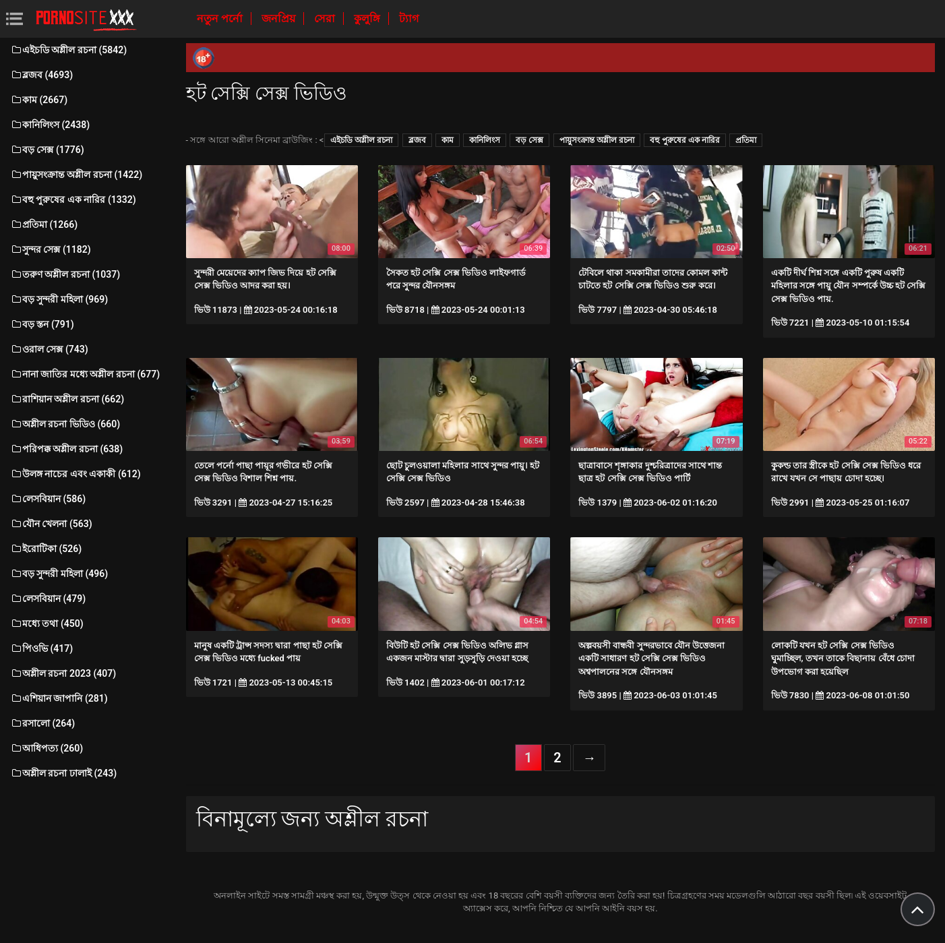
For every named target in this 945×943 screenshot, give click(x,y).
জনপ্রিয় (280, 18)
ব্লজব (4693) (41, 74)
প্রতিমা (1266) (44, 224)
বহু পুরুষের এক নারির (685, 140)
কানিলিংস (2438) (50, 124)
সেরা (326, 18)
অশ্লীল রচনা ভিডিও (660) (65, 424)
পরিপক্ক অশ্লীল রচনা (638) (66, 449)
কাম (447, 140)
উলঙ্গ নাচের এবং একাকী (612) (75, 473)
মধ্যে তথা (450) (47, 623)
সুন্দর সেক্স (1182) (50, 249)
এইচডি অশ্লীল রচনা (361, 140)
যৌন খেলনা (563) (51, 523)
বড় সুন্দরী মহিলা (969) (59, 299)
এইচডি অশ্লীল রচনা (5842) (68, 49)
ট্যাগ (409, 18)
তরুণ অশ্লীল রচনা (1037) (65, 274)
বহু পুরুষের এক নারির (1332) (73, 199)
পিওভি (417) (41, 648)
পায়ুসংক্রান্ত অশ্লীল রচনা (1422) (76, 174)
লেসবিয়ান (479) (48, 598)
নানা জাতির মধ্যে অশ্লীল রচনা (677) (85, 374)
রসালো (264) (42, 723)
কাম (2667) (38, 99)
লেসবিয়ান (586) (48, 498)
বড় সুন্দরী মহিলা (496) (59, 573)
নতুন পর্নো (221, 18)
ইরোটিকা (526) (46, 548)
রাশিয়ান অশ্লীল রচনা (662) (67, 399)
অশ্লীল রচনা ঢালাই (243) (63, 773)
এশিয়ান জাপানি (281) (59, 698)
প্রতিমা (745, 140)
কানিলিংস (484, 140)
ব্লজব (417, 140)
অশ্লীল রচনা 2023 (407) (63, 673)
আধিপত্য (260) (46, 748)
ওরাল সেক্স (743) (49, 349)
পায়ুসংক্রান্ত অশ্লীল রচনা (596, 140)
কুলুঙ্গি (368, 18)
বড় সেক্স (529, 140)
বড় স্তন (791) (42, 324)
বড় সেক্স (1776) (47, 149)
